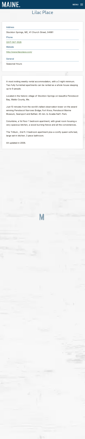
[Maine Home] (11, 4)
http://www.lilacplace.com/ (19, 52)
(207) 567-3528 (14, 42)
